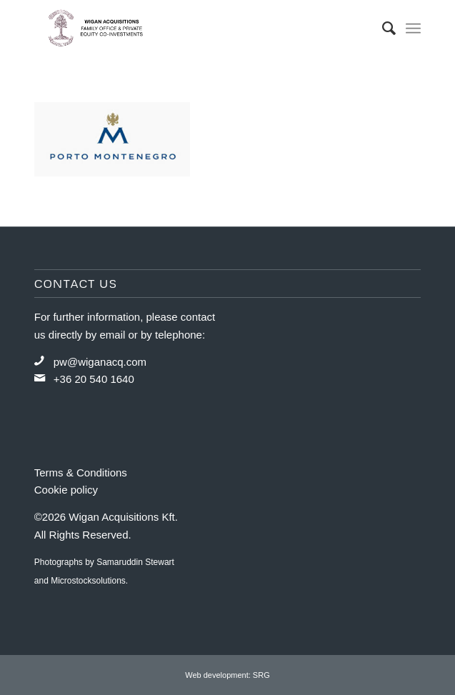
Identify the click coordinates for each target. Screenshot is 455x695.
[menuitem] (382, 28)
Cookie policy (66, 490)
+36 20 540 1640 (94, 379)
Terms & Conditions (80, 472)
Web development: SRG (227, 675)
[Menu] (413, 28)
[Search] (382, 28)
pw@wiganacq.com (100, 362)
